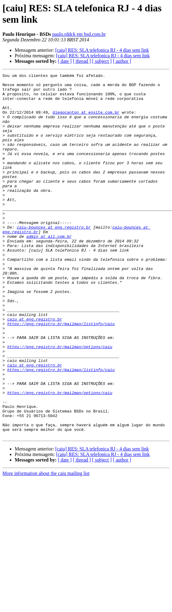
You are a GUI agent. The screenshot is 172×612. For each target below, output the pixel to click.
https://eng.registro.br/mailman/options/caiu (59, 396)
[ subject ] (102, 61)
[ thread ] (82, 61)
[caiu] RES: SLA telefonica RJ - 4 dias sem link (102, 50)
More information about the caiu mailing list (45, 540)
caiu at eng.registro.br (34, 363)
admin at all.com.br (49, 264)
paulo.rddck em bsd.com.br (79, 34)
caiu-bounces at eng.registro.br (54, 253)
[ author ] (122, 61)
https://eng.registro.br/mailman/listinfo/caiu (61, 368)
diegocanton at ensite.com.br (86, 120)
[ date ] (65, 61)
